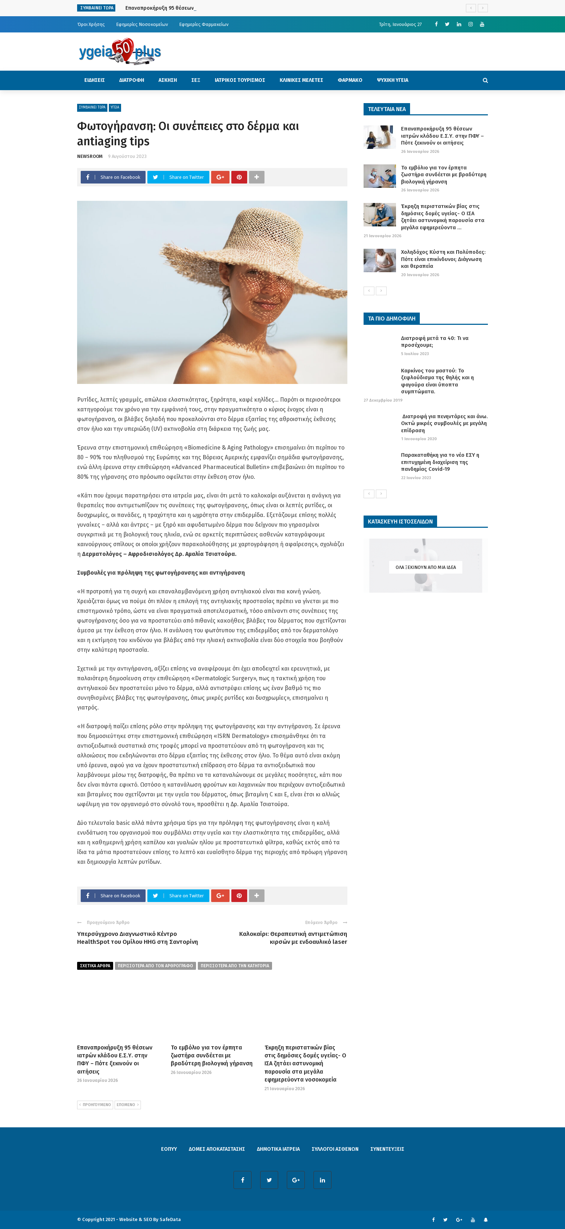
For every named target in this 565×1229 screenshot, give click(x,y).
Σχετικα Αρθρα (95, 965)
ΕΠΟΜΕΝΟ (128, 1105)
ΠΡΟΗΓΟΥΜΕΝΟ (95, 1105)
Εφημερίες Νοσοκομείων (142, 24)
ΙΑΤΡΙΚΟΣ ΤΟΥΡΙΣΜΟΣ (240, 80)
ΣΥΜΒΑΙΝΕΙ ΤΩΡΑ (92, 107)
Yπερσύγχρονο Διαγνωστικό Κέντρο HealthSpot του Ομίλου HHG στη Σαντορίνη (137, 938)
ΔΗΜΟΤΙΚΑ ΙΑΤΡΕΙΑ (278, 1149)
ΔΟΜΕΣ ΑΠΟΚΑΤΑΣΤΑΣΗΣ (217, 1149)
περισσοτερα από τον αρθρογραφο (155, 965)
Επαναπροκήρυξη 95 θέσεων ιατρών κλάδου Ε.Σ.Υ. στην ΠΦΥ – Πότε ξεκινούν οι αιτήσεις (442, 135)
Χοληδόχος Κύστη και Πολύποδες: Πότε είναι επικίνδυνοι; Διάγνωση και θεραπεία (443, 259)
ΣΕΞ (195, 80)
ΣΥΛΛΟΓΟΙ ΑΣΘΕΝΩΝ (335, 1149)
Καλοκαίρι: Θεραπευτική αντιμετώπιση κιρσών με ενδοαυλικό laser (293, 938)
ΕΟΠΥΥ (169, 1149)
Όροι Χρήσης (91, 24)
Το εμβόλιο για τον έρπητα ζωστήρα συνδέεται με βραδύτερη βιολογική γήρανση (212, 1055)
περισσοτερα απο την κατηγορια (235, 965)
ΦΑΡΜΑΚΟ (350, 80)
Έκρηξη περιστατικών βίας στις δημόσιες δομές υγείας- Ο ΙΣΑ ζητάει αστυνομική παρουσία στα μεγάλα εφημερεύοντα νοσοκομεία (305, 1063)
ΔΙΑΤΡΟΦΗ (131, 80)
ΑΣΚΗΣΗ (168, 80)
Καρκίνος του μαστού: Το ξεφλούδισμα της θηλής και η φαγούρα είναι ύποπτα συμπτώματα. (437, 381)
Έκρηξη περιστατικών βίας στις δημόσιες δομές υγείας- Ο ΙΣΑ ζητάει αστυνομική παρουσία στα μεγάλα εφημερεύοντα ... (442, 217)
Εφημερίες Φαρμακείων (203, 24)
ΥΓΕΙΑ (115, 107)
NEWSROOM (90, 156)
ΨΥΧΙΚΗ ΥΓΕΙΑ (392, 80)
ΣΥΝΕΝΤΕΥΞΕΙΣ (387, 1149)
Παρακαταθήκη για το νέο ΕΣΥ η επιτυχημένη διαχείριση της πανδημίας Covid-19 (440, 462)
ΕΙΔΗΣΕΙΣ (94, 80)
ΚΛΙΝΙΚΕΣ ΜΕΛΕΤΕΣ (301, 80)
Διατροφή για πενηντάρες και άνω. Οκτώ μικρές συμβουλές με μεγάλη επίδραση (444, 423)
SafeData (170, 1219)
